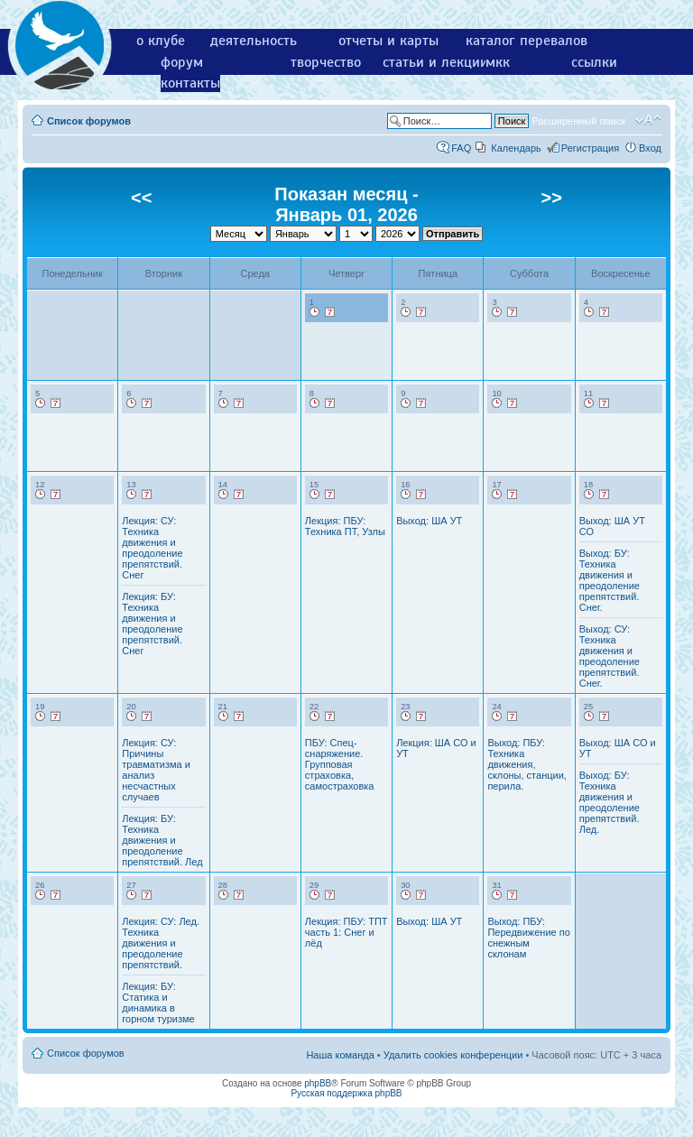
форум (182, 62)
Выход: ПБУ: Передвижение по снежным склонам (528, 937)
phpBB (317, 1083)
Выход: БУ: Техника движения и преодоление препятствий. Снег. (609, 580)
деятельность (253, 41)
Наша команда (340, 1054)
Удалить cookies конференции (453, 1054)
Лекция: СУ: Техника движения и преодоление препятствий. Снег (152, 547)
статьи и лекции (435, 62)
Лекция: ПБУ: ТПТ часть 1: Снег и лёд (346, 932)
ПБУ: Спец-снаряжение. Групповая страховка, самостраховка (339, 764)
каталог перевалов (526, 41)
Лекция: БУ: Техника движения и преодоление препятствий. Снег (152, 623)
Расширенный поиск (578, 121)
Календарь (516, 148)
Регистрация (590, 148)
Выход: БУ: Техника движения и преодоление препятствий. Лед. (609, 802)
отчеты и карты (388, 41)
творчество (326, 62)
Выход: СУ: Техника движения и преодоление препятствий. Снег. (609, 656)
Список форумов (89, 121)
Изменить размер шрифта (648, 120)
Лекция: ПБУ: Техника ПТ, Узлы (345, 526)
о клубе (160, 41)
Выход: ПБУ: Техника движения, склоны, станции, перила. (526, 764)
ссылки (594, 62)
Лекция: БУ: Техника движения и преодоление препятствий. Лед (162, 840)
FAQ (461, 148)
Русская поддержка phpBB (346, 1093)
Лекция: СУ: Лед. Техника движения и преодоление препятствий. (160, 943)
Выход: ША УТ (429, 520)
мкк (497, 62)
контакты (190, 83)
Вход (650, 148)
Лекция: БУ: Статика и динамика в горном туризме (158, 1002)
